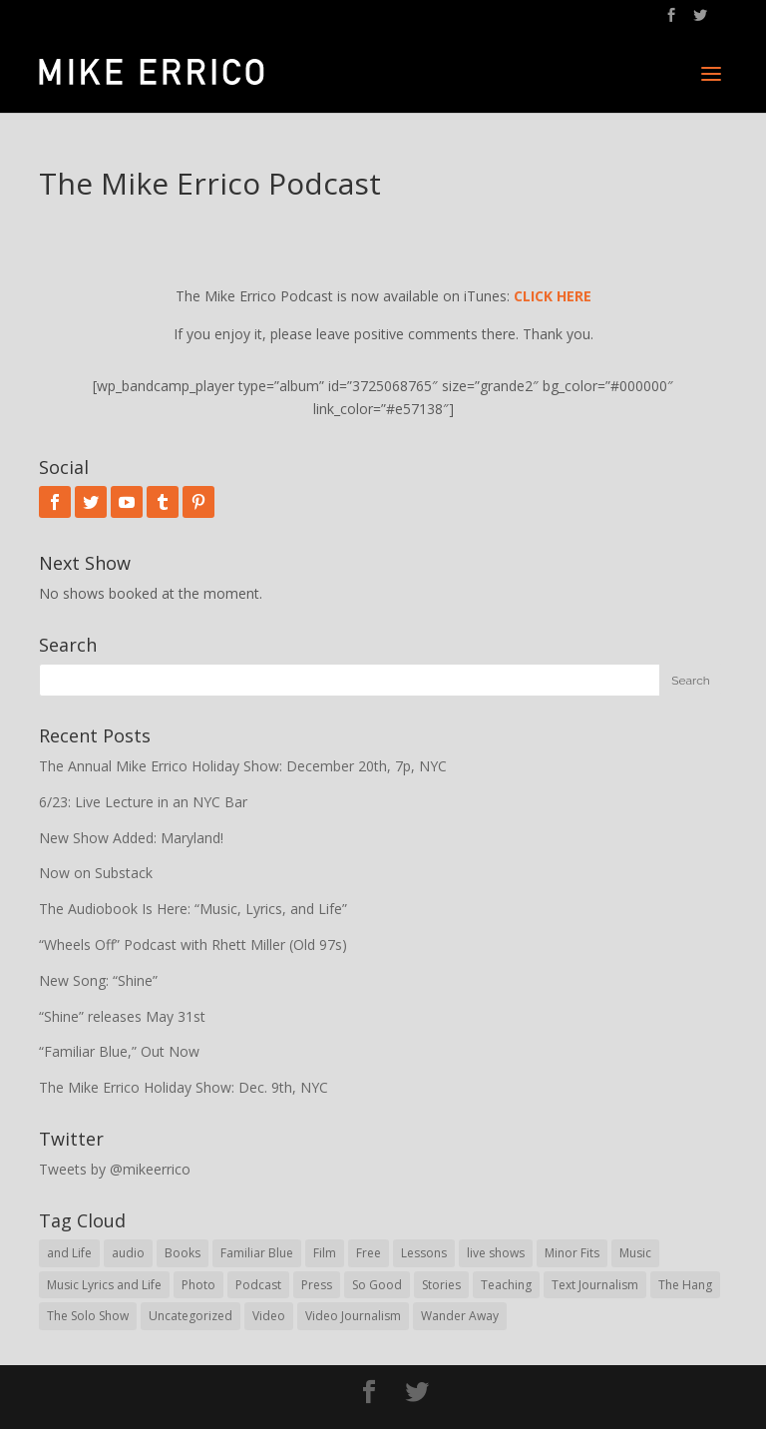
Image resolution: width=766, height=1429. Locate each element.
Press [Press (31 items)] (316, 1284)
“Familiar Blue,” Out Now (119, 1051)
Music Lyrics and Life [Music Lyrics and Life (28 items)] (104, 1284)
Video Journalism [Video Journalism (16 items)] (353, 1315)
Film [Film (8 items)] (324, 1252)
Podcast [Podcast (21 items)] (258, 1284)
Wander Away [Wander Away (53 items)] (460, 1315)
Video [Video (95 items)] (268, 1315)
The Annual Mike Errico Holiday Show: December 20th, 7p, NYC (243, 765)
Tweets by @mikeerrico (115, 1169)
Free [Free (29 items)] (368, 1252)
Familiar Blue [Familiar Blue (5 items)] (256, 1252)
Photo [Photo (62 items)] (198, 1284)
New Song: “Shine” (98, 980)
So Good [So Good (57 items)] (377, 1284)
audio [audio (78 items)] (128, 1252)
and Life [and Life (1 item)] (69, 1252)
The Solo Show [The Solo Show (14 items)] (88, 1315)
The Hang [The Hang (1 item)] (685, 1284)
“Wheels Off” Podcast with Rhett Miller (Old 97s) (193, 944)
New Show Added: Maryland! (131, 837)
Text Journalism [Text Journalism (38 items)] (595, 1284)
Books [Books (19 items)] (182, 1252)
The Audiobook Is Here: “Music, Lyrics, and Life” (193, 908)
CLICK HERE (552, 295)
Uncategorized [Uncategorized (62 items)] (190, 1315)
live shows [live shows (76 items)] (496, 1252)
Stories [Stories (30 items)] (441, 1284)
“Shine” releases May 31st (122, 1016)
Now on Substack (96, 872)
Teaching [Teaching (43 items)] (506, 1284)
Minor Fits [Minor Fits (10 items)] (572, 1252)
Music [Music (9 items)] (635, 1252)
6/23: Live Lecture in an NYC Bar (143, 801)
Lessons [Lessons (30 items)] (424, 1252)
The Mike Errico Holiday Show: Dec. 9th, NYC (183, 1087)
